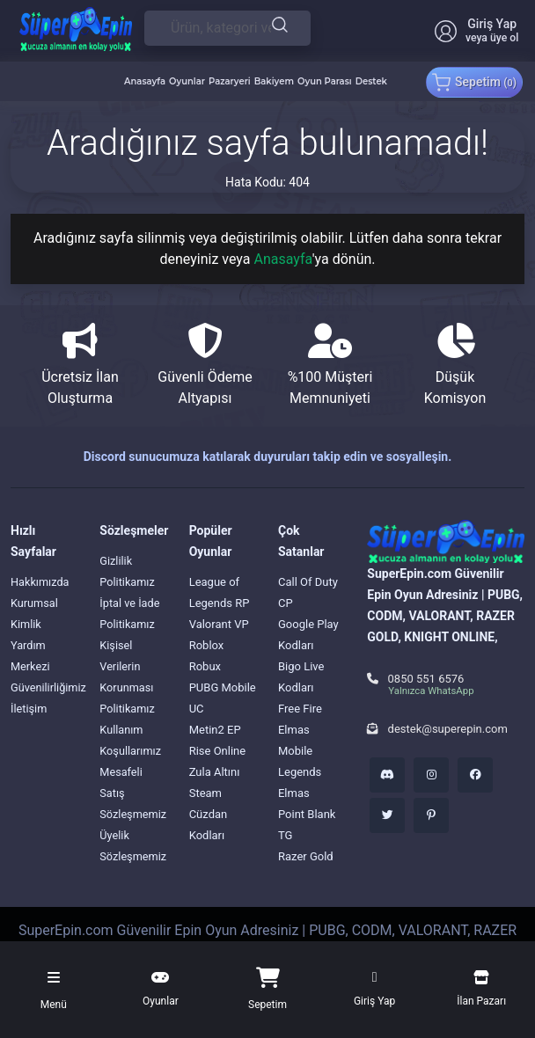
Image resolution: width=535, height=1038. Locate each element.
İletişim (29, 708)
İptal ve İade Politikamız (130, 613)
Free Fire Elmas (300, 719)
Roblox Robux (206, 656)
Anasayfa (282, 259)
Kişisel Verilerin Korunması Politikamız (127, 677)
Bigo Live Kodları (301, 677)
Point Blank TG (306, 825)
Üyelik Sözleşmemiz (133, 846)
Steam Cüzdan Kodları (208, 814)
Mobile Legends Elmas (299, 772)
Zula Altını (214, 771)
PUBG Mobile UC (222, 698)
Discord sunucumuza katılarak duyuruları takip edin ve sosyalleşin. (268, 457)
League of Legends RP (219, 592)
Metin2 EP (215, 729)
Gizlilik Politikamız (127, 571)
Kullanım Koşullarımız (130, 740)
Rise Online (217, 750)
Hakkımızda (40, 581)
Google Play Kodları (308, 635)
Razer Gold (305, 856)
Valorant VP (219, 624)
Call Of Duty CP (308, 592)
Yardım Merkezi (31, 656)
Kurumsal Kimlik (35, 613)
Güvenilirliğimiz (49, 687)
